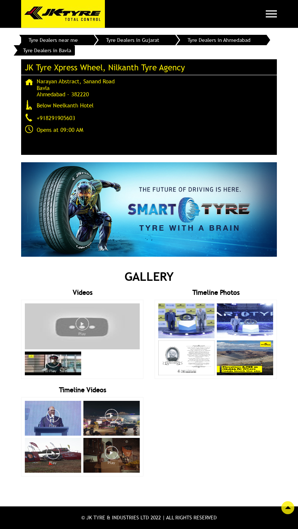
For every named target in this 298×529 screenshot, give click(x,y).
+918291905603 (56, 118)
